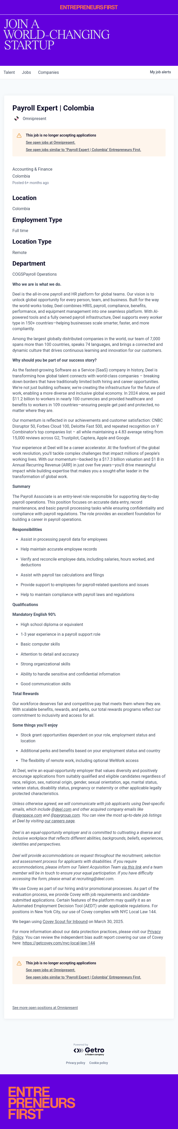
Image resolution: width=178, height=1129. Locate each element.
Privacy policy (75, 1063)
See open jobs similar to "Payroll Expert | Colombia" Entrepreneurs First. (83, 150)
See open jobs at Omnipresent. (50, 142)
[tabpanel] (89, 614)
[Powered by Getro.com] (89, 1050)
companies (51, 72)
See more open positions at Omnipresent (45, 1008)
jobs (28, 72)
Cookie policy (98, 1063)
